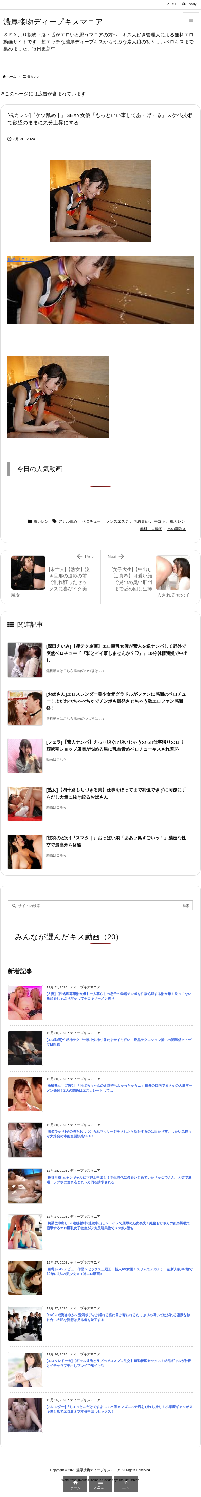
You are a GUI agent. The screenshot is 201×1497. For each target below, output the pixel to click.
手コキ (159, 521)
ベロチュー (91, 521)
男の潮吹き (176, 529)
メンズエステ (117, 521)
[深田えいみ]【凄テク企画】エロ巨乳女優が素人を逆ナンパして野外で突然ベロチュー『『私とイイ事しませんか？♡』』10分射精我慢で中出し (117, 653)
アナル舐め (67, 521)
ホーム (11, 77)
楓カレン (33, 77)
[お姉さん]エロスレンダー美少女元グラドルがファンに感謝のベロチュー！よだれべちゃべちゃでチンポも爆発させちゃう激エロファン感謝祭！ (116, 701)
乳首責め (141, 521)
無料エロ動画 (151, 529)
